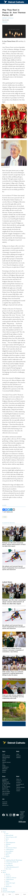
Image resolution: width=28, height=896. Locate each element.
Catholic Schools (6, 762)
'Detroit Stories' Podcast (11, 848)
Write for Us (5, 805)
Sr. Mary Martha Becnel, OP (6, 788)
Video (17, 754)
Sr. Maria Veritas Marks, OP (6, 784)
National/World (6, 756)
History (7, 855)
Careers (18, 791)
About (4, 873)
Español (4, 770)
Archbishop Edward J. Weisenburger (5, 781)
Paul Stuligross (6, 793)
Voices (4, 858)
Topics (4, 832)
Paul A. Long (5, 790)
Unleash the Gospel (10, 883)
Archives (18, 782)
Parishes (18, 789)
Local (3, 754)
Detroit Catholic (8, 18)
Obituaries (4, 22)
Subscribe (4, 802)
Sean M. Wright (6, 792)
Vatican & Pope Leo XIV (6, 758)
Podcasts (18, 756)
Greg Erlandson (9, 866)
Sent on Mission (9, 851)
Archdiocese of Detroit (20, 785)
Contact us (19, 781)
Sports (4, 760)
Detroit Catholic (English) (9, 892)
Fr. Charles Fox (9, 864)
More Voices (5, 795)
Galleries (18, 757)
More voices (8, 869)
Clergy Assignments (5, 766)
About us (18, 779)
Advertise (4, 804)
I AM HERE (8, 853)
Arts (3, 764)
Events (4, 772)
